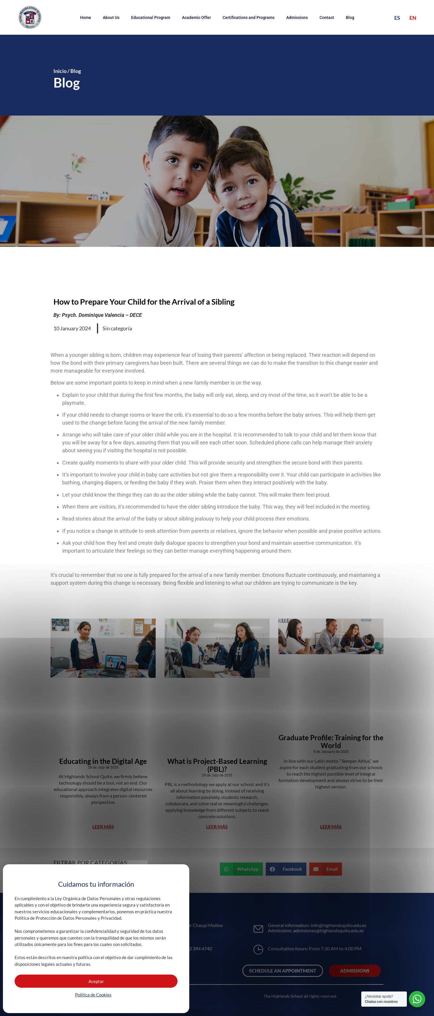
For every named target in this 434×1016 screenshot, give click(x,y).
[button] (241, 869)
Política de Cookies (93, 994)
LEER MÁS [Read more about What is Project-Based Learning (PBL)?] (217, 826)
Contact (327, 17)
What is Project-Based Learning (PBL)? (217, 765)
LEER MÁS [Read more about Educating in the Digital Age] (103, 826)
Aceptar (96, 981)
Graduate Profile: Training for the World (331, 741)
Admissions (297, 17)
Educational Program (150, 17)
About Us (111, 17)
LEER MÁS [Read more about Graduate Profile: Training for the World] (331, 826)
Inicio (60, 71)
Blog (350, 17)
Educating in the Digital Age (103, 761)
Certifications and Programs (249, 17)
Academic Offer (196, 17)
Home (85, 17)
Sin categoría (117, 328)
